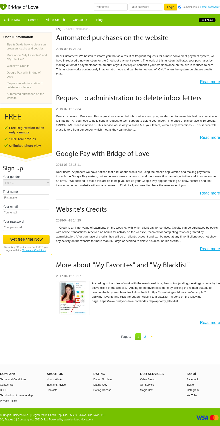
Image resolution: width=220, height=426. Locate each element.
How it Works (55, 379)
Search (33, 20)
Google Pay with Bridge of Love (24, 74)
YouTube (192, 395)
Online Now (12, 20)
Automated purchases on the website (25, 96)
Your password (13, 221)
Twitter (191, 384)
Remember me (190, 7)
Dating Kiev (100, 384)
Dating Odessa (102, 390)
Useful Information (77, 29)
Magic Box (146, 390)
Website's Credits (18, 66)
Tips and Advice (56, 384)
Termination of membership (16, 395)
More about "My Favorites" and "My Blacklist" (27, 57)
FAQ (58, 29)
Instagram (193, 390)
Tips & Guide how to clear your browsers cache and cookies (27, 46)
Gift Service (147, 384)
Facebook (193, 379)
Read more (210, 82)
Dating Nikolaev (102, 379)
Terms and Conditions (34, 250)
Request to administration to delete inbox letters (25, 85)
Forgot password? (210, 7)
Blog (99, 20)
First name (10, 191)
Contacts (52, 390)
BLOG (4, 390)
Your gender (11, 176)
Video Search (55, 20)
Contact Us (80, 20)
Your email (10, 206)
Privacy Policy (8, 400)
